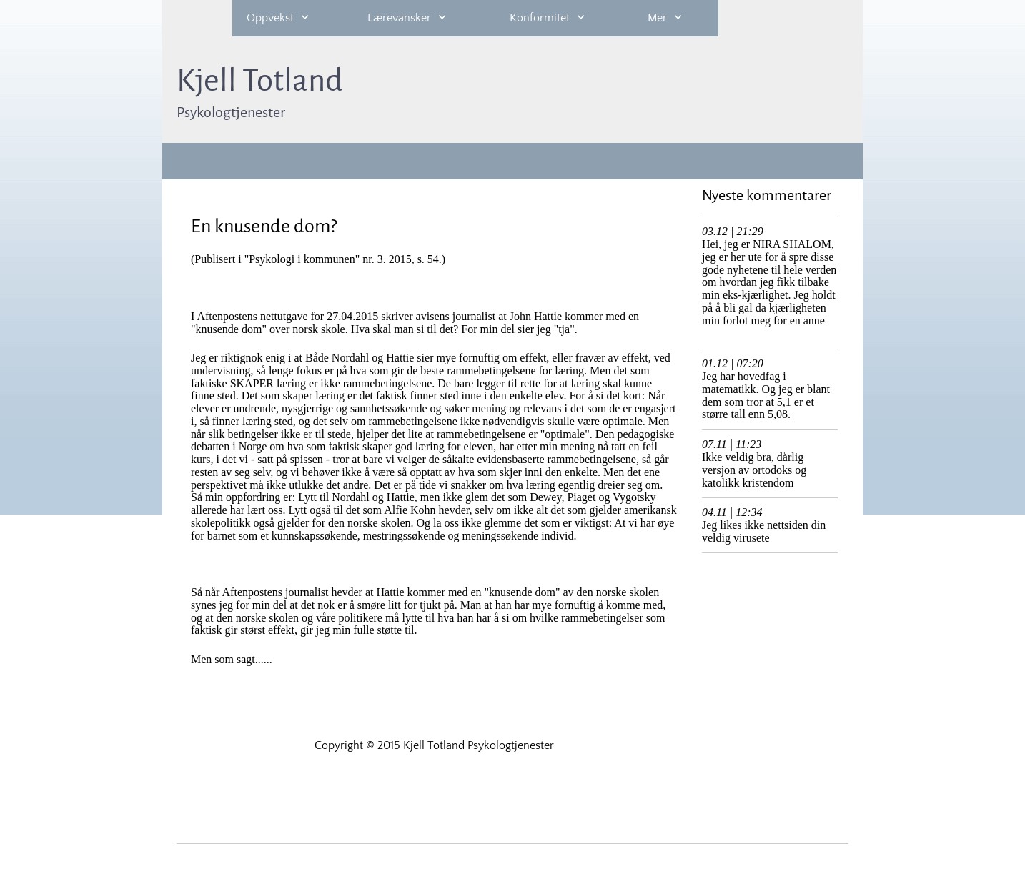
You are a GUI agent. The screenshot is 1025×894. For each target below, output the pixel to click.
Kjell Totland (259, 80)
